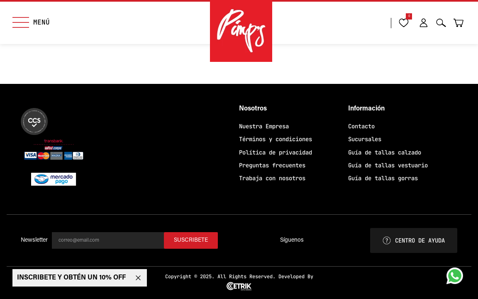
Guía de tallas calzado (384, 152)
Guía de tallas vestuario (388, 165)
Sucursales (364, 139)
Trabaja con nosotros (272, 178)
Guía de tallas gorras (383, 178)
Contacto (361, 126)
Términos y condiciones (275, 139)
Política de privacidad (275, 152)
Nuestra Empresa (264, 126)
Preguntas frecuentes (272, 165)
